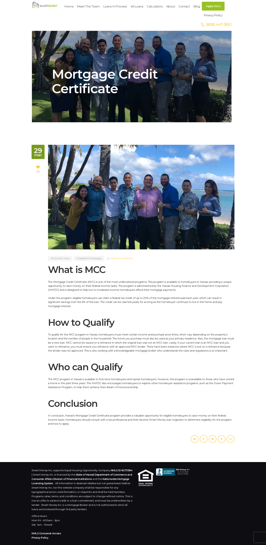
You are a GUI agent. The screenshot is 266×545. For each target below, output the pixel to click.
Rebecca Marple (122, 240)
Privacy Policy (40, 519)
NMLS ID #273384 (121, 452)
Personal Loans (60, 240)
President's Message (89, 240)
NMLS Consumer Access (46, 515)
